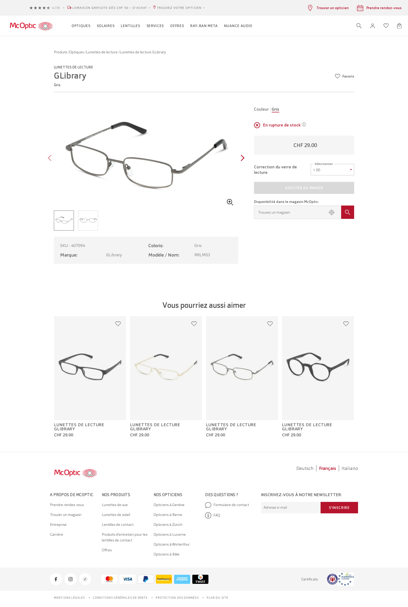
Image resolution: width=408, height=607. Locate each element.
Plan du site (217, 597)
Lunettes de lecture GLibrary (79, 427)
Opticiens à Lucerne (170, 534)
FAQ (212, 515)
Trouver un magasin (65, 514)
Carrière (56, 534)
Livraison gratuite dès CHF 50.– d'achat (110, 8)
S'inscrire (339, 507)
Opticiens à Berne (168, 514)
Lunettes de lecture (102, 52)
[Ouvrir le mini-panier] (399, 26)
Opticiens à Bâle (167, 554)
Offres (107, 550)
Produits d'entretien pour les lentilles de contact (124, 537)
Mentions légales (69, 597)
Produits (61, 52)
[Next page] (241, 158)
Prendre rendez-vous (67, 504)
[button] (372, 26)
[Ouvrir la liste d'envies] (386, 26)
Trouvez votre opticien (179, 8)
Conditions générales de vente (120, 597)
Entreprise (58, 524)
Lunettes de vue (115, 504)
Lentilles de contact (117, 524)
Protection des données (177, 597)
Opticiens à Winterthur (172, 544)
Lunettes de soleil (116, 514)
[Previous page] (51, 158)
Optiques (77, 52)
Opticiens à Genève (169, 504)
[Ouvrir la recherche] (359, 26)
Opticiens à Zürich (168, 524)
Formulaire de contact (227, 505)
